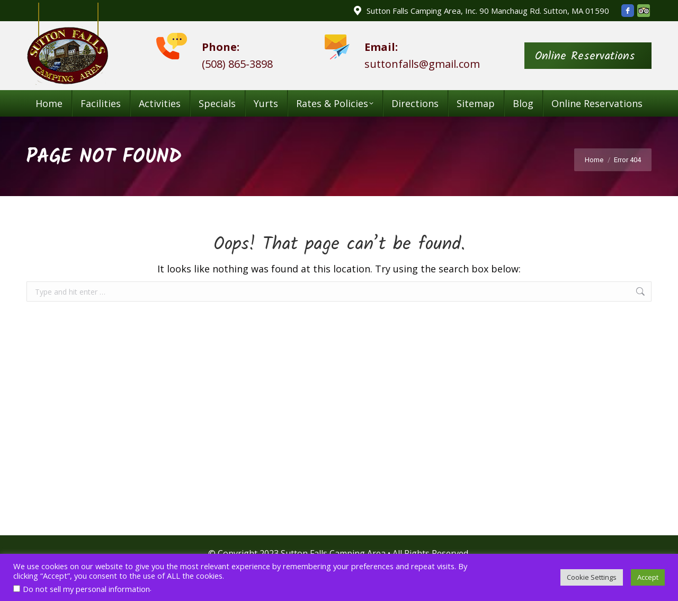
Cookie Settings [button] (592, 577)
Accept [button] (647, 577)
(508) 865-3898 (237, 64)
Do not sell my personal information (86, 589)
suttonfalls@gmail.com (422, 64)
